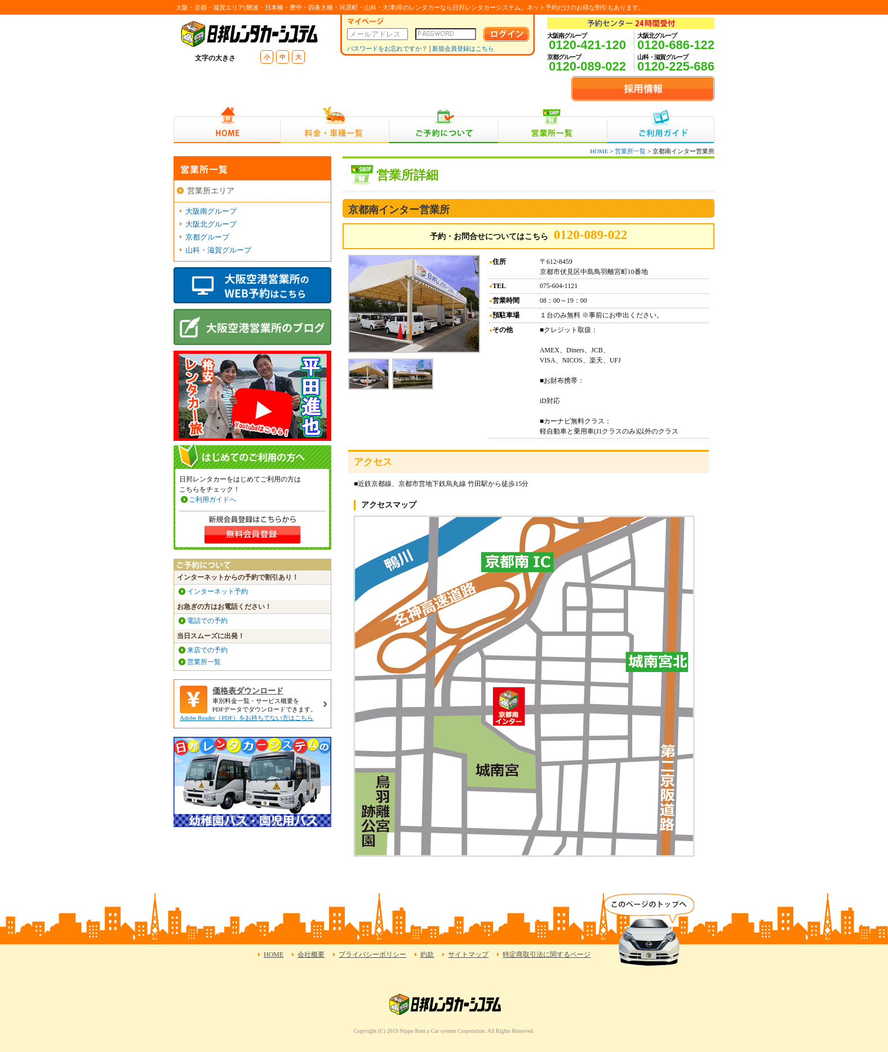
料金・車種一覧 (334, 125)
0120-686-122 (675, 45)
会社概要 (311, 954)
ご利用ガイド (660, 125)
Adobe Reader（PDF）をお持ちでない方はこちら (246, 717)
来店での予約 (207, 650)
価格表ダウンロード (247, 691)
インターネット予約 (217, 591)
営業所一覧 (552, 125)
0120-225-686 (675, 66)
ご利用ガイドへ (212, 499)
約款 (427, 954)
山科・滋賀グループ (218, 250)
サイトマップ (468, 954)
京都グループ (207, 237)
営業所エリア (210, 191)
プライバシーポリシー (372, 954)
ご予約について (443, 125)
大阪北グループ (211, 224)
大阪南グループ (211, 211)
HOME (227, 125)
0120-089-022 (587, 66)
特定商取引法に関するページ (546, 954)
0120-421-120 (587, 45)
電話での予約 (207, 621)
